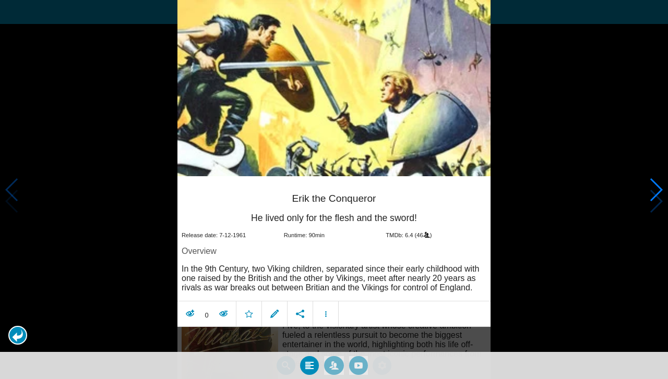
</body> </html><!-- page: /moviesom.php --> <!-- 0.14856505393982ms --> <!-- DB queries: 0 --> (334, 189)
